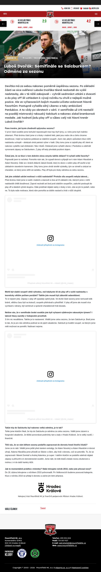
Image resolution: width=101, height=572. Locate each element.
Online (20, 27)
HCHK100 (65, 8)
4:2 (89, 21)
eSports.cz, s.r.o (62, 568)
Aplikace (74, 8)
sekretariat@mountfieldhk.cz (72, 543)
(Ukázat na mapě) (13, 546)
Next (97, 24)
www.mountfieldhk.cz (67, 546)
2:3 (44, 21)
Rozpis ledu (94, 8)
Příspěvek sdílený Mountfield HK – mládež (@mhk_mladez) (50, 283)
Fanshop (84, 8)
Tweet (43, 508)
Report (25, 27)
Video (31, 27)
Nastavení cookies (80, 568)
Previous (3, 24)
